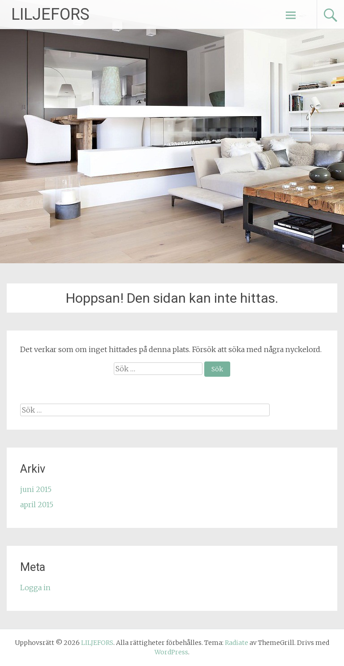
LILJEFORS (50, 14)
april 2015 (36, 504)
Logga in (35, 587)
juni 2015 (36, 489)
